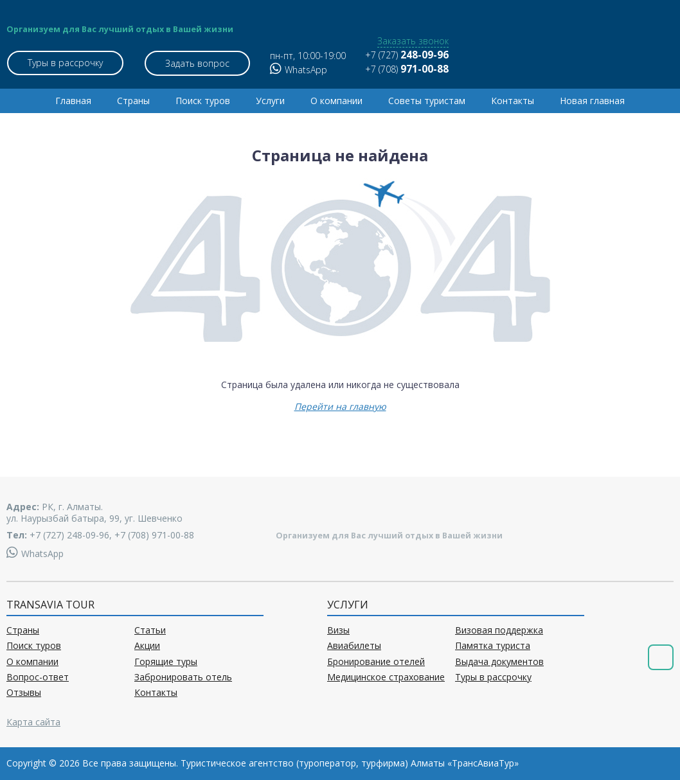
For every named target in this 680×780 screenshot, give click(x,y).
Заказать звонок (412, 41)
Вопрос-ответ (37, 677)
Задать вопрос (197, 63)
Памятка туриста (492, 645)
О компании (336, 100)
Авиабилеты (354, 645)
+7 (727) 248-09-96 (69, 535)
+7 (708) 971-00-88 (154, 535)
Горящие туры (165, 662)
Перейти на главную (340, 406)
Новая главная (592, 100)
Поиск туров (202, 100)
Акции (147, 645)
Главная (73, 100)
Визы (338, 630)
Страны (133, 100)
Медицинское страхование (386, 677)
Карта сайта (33, 722)
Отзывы (23, 692)
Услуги (270, 100)
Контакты (512, 100)
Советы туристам (426, 100)
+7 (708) (406, 69)
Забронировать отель (183, 677)
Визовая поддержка (499, 630)
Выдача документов (499, 662)
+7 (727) (406, 55)
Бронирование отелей (376, 662)
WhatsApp (298, 70)
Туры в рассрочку (64, 63)
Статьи (150, 630)
